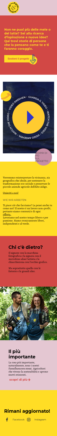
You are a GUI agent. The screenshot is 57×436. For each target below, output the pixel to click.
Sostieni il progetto (19, 58)
